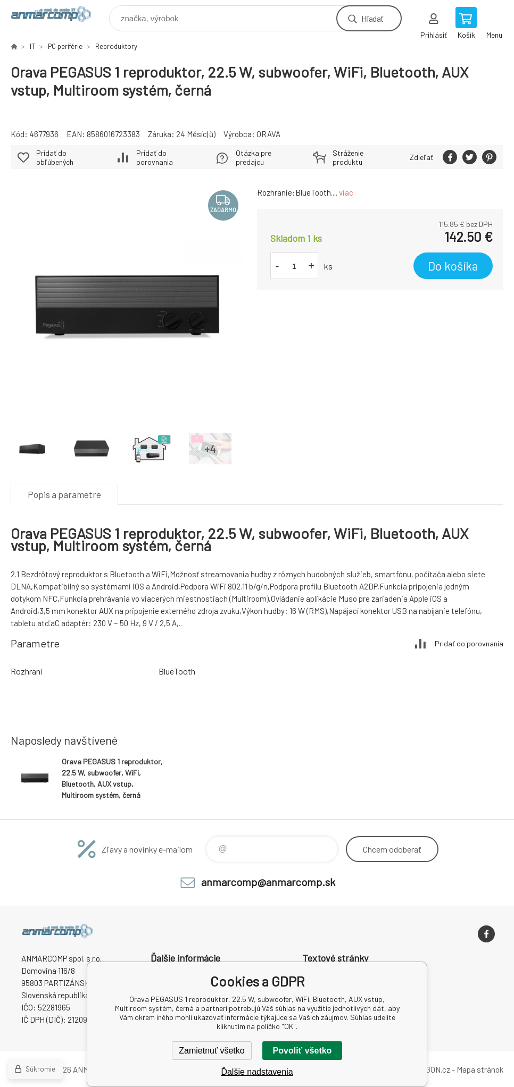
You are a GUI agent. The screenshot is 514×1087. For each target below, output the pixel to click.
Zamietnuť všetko (211, 1050)
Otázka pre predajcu (253, 157)
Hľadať (372, 18)
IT (32, 46)
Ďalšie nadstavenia (257, 1071)
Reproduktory (116, 46)
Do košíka (453, 265)
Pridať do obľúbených (54, 157)
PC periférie (65, 46)
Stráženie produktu (348, 157)
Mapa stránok (480, 1069)
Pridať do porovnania (154, 157)
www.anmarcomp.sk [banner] (58, 15)
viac (346, 192)
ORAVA (268, 134)
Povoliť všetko (302, 1050)
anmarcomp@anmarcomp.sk (268, 881)
